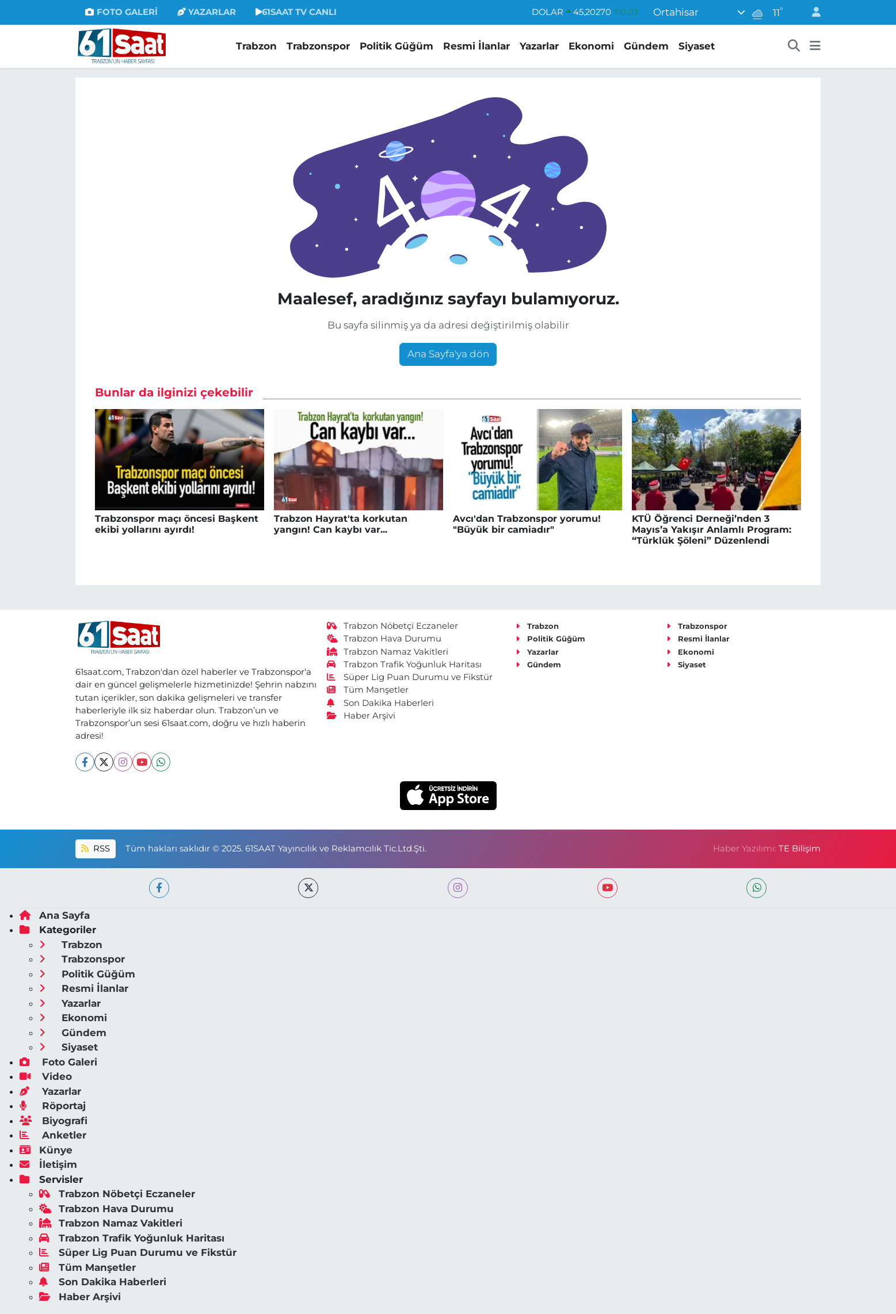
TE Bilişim (800, 848)
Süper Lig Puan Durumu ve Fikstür (410, 677)
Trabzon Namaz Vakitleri (387, 652)
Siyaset (696, 46)
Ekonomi (591, 46)
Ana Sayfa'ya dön (448, 354)
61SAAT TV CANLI (296, 12)
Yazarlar (539, 46)
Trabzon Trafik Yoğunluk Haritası (404, 664)
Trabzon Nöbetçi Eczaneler (392, 626)
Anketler (53, 1135)
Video (46, 1076)
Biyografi (53, 1120)
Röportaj (53, 1105)
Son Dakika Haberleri (380, 703)
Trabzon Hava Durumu (384, 638)
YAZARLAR (206, 12)
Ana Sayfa (55, 915)
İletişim (48, 1164)
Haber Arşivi (361, 716)
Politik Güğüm (396, 46)
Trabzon (256, 46)
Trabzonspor (318, 46)
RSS (95, 848)
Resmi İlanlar (476, 46)
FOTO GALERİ (121, 12)
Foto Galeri (58, 1062)
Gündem (646, 46)
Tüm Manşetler (368, 690)
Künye (46, 1150)
